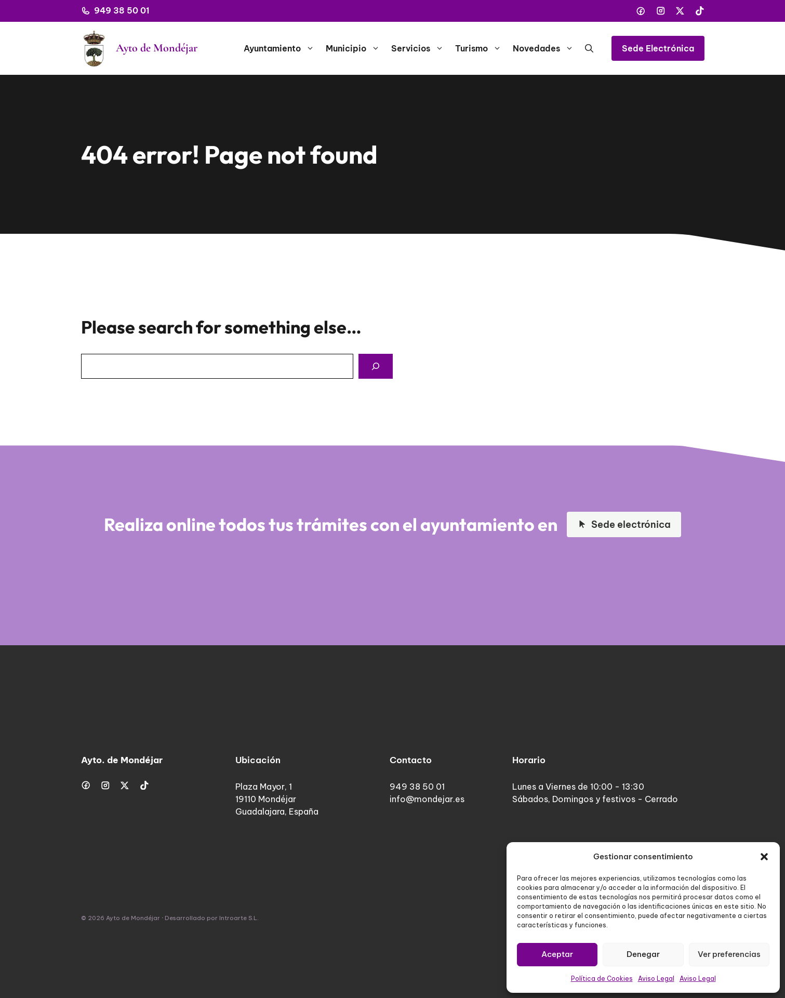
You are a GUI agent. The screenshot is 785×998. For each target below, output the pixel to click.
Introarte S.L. (239, 918)
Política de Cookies (602, 978)
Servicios (420, 48)
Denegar (643, 954)
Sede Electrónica (658, 48)
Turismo (481, 48)
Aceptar (557, 954)
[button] (764, 856)
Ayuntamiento (282, 48)
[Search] (375, 366)
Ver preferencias (729, 954)
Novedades (546, 48)
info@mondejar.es (427, 799)
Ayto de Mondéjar (156, 48)
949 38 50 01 (122, 10)
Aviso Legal (656, 978)
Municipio (355, 48)
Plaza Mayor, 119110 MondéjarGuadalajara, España (276, 799)
